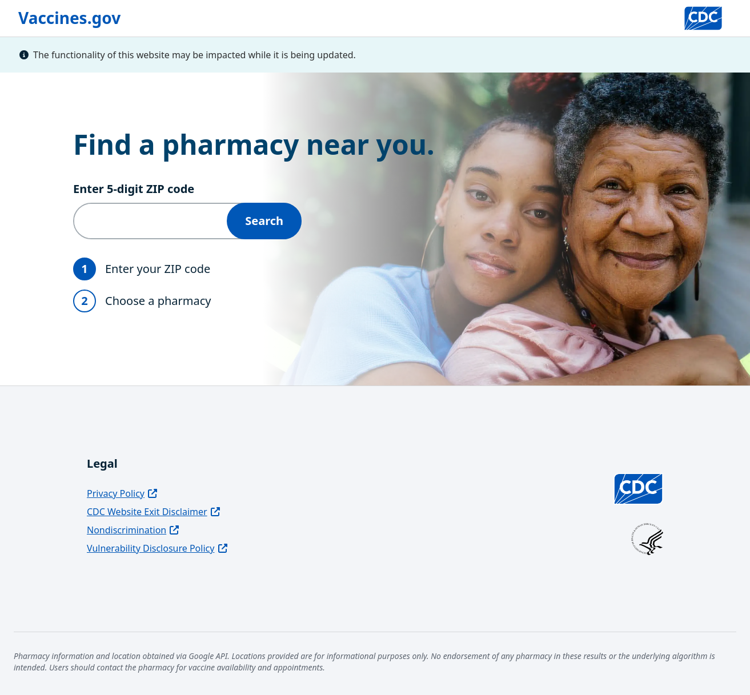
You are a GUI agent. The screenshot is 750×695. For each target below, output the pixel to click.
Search (264, 220)
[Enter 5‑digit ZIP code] (150, 221)
